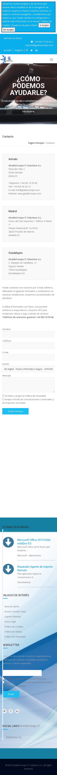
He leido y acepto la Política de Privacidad (25, 395)
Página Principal (36, 142)
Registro (19, 50)
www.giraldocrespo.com (29, 193)
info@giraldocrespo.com (28, 190)
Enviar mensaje (15, 411)
